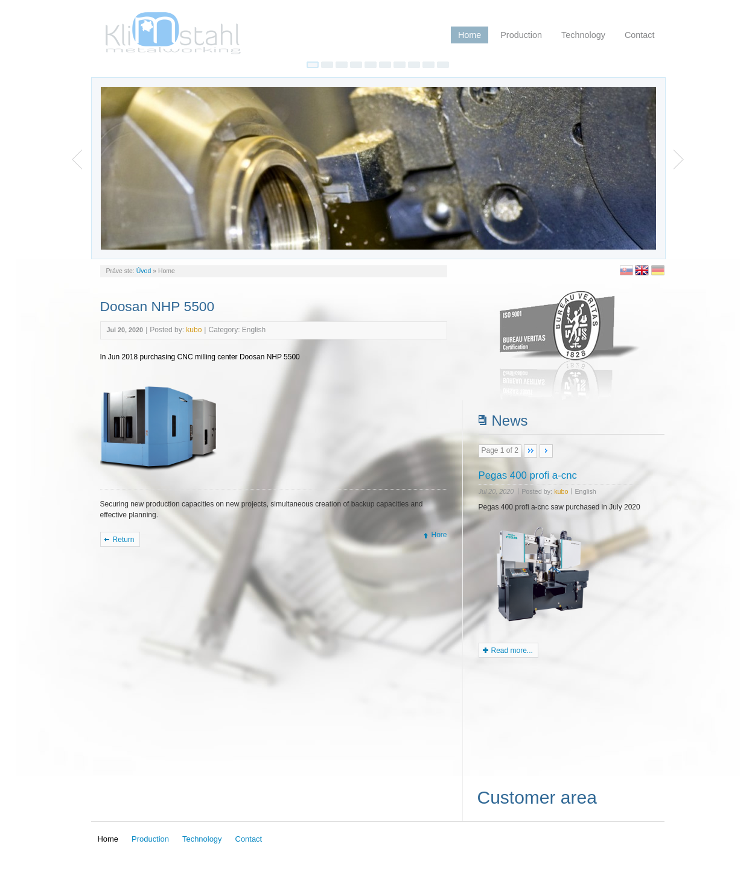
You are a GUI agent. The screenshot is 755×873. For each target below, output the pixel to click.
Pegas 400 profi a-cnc (528, 475)
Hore (439, 535)
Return (124, 539)
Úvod (143, 270)
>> (546, 451)
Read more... (512, 650)
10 (443, 64)
